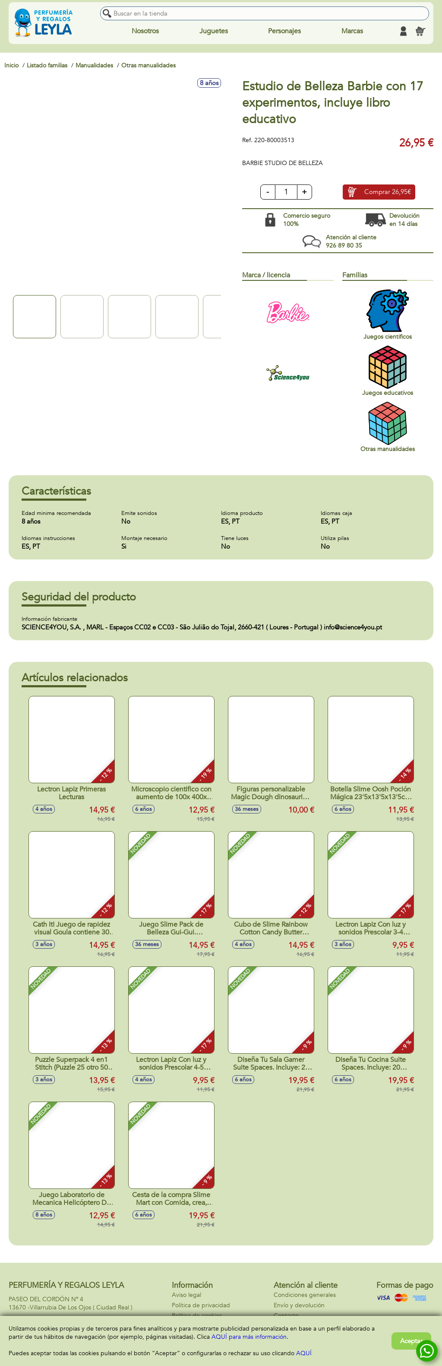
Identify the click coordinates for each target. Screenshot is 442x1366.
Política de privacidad (201, 1305)
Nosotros (145, 31)
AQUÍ (304, 1353)
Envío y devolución (299, 1305)
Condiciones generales (305, 1295)
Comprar (387, 192)
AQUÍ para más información (249, 1337)
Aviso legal (186, 1295)
